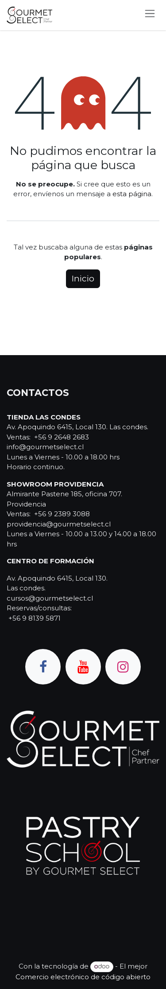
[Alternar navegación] (149, 15)
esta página (131, 194)
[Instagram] (123, 666)
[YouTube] (83, 666)
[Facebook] (43, 666)
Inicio (83, 278)
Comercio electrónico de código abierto (83, 977)
